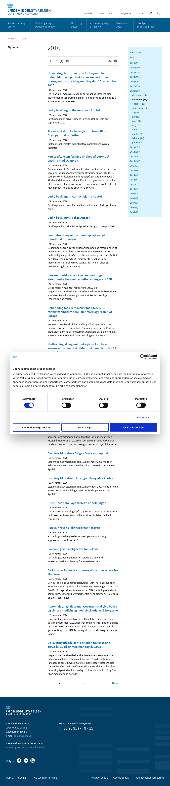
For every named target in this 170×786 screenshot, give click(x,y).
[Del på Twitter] (61, 61)
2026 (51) (134, 62)
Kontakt (113, 13)
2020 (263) (135, 90)
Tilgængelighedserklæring (149, 777)
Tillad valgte (85, 427)
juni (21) (136, 120)
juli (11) (136, 116)
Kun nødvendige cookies (36, 427)
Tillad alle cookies (133, 427)
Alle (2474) (135, 52)
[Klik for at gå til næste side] (115, 683)
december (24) (139, 95)
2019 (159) (135, 147)
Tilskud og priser (76, 25)
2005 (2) (134, 212)
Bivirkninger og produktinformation (45, 25)
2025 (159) (135, 67)
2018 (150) (135, 151)
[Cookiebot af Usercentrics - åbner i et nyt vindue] (142, 356)
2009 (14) (134, 193)
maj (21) (136, 125)
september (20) (140, 108)
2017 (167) (135, 156)
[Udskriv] (115, 61)
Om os (100, 13)
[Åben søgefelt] (158, 13)
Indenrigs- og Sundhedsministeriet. (26, 747)
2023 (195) (135, 76)
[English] (150, 13)
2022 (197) (135, 81)
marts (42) (137, 133)
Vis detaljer (144, 417)
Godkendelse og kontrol (16, 25)
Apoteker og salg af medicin (99, 25)
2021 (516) (135, 86)
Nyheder (88, 13)
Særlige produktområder (146, 25)
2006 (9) (134, 207)
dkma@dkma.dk (23, 735)
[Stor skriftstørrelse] (110, 61)
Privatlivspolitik (99, 777)
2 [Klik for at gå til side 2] (83, 683)
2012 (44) (134, 179)
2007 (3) (134, 202)
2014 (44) (134, 170)
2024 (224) (135, 72)
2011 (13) (134, 184)
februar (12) (138, 138)
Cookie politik (121, 777)
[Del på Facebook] (50, 61)
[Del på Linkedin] (56, 61)
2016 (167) (135, 161)
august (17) (138, 112)
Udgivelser (126, 13)
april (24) (136, 129)
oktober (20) (138, 103)
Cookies (140, 13)
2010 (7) (134, 188)
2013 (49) (134, 175)
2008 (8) (134, 198)
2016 (24, 38)
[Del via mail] (67, 61)
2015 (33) (134, 165)
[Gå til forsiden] (30, 8)
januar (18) (137, 142)
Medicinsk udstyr (121, 25)
